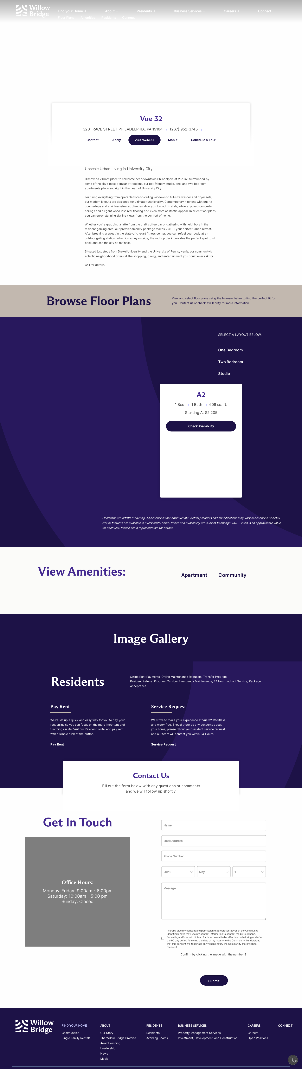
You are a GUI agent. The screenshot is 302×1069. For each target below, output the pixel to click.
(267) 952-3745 (184, 129)
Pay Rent (57, 696)
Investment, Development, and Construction (207, 989)
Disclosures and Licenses (272, 1044)
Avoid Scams (280, 1037)
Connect (264, 11)
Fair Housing (232, 1037)
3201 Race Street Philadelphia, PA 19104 (123, 129)
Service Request (163, 696)
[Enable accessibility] (293, 1060)
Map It (173, 140)
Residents (145, 11)
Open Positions (258, 989)
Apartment (194, 527)
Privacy (219, 1037)
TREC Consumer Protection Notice (151, 1052)
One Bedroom (29, 350)
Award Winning (110, 994)
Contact (92, 140)
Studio (22, 373)
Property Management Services (199, 984)
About (110, 11)
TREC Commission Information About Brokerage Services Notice (151, 1058)
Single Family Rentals (76, 989)
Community (232, 527)
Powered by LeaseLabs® (275, 1056)
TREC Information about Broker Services (151, 1045)
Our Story (106, 984)
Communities (70, 984)
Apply (116, 140)
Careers (230, 11)
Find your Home (71, 11)
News (104, 1005)
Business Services (188, 11)
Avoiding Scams (157, 989)
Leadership (107, 999)
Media (104, 1010)
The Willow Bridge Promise (118, 989)
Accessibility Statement (256, 1037)
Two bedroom (29, 362)
